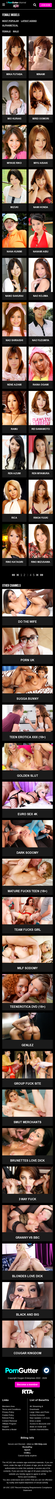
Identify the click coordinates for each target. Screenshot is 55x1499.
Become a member (27, 1384)
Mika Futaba (14, 74)
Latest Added (29, 21)
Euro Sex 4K (27, 814)
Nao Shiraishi (14, 340)
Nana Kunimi (14, 251)
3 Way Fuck (27, 1199)
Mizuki (14, 207)
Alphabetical (10, 25)
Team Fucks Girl (27, 929)
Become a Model (9, 1429)
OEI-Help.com (40, 1444)
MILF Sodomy (27, 968)
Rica (14, 517)
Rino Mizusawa (40, 562)
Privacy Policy (8, 1412)
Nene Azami (14, 384)
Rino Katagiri (14, 562)
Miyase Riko (14, 163)
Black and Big (27, 1314)
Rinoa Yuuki (40, 517)
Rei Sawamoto (41, 429)
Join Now (45, 5)
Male (16, 31)
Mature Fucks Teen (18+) (27, 891)
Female (6, 31)
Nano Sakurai (14, 296)
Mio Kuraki (14, 118)
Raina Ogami (41, 384)
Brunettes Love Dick (27, 1160)
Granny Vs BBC (28, 1237)
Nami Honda (40, 207)
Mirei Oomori (40, 118)
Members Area (8, 1406)
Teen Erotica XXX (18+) (27, 737)
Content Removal (9, 1421)
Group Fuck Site (27, 1083)
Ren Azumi (14, 473)
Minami (41, 74)
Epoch (27, 1450)
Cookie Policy (8, 1415)
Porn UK (27, 660)
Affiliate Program (9, 1424)
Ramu (14, 429)
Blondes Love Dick (27, 1276)
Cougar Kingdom (27, 1353)
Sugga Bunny (28, 698)
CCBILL (27, 1453)
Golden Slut (27, 775)
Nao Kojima (40, 296)
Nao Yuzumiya (40, 340)
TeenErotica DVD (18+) (27, 1006)
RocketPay (27, 1447)
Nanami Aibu (40, 251)
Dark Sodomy (27, 852)
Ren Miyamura (40, 473)
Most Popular (10, 21)
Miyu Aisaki (41, 163)
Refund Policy (8, 1418)
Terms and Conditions (11, 1409)
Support (5, 1427)
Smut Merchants (27, 1122)
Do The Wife (27, 621)
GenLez (28, 1045)
